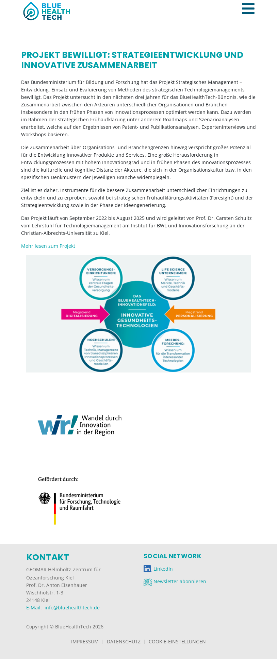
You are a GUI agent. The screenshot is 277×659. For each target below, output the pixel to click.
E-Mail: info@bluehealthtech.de (63, 607)
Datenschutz (124, 641)
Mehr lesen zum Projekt (48, 246)
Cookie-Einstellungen (177, 641)
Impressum (85, 641)
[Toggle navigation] (252, 1)
